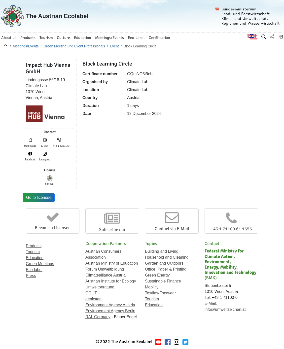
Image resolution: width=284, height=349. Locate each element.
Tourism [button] (46, 37)
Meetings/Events (26, 46)
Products (33, 246)
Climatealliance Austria (105, 275)
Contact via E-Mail (172, 228)
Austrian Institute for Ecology (110, 281)
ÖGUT (91, 293)
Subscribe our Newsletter (112, 232)
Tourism (33, 252)
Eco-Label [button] (136, 37)
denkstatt (93, 299)
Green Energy (157, 275)
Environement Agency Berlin (110, 311)
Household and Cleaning (166, 257)
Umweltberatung (99, 287)
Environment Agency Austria (110, 305)
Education (34, 258)
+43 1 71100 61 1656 (231, 229)
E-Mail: (211, 303)
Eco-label (34, 270)
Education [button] (82, 37)
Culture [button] (63, 37)
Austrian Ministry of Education (111, 263)
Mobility (151, 287)
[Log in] (280, 37)
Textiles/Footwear (160, 293)
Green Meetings (40, 264)
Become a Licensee (53, 227)
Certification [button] (159, 37)
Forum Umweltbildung (104, 269)
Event (114, 46)
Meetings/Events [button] (109, 37)
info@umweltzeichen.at (225, 309)
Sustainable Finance (163, 281)
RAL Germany (97, 317)
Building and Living (161, 251)
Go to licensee (38, 197)
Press (31, 276)
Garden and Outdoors (164, 263)
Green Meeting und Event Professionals (74, 46)
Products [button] (28, 37)
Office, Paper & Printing (165, 269)
